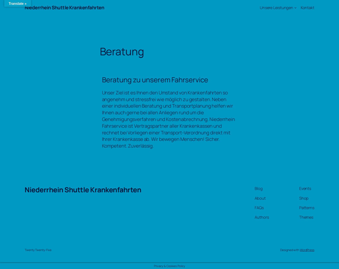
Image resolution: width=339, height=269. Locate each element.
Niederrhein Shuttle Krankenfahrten (64, 7)
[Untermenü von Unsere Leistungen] (295, 7)
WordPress (307, 250)
